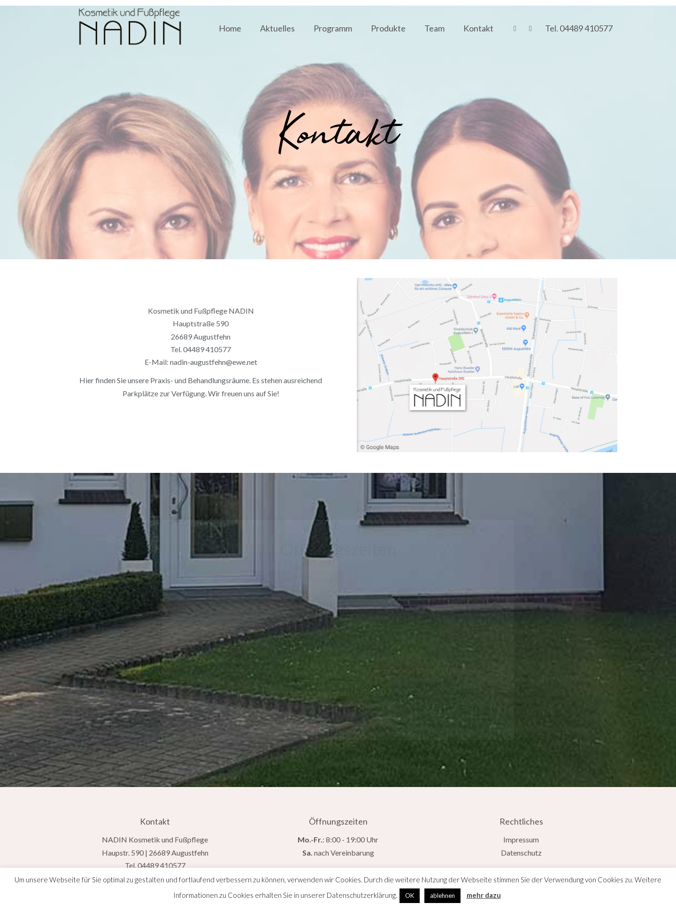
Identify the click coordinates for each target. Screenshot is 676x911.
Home (230, 28)
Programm (333, 28)
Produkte (388, 28)
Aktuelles (277, 28)
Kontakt (478, 28)
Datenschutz (521, 852)
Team (434, 28)
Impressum (521, 839)
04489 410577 (586, 28)
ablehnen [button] (442, 895)
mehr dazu (484, 895)
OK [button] (409, 895)
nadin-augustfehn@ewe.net (213, 361)
